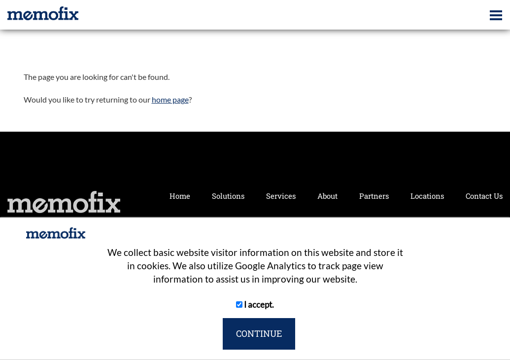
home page (170, 99)
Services (281, 196)
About (327, 196)
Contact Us (484, 196)
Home (180, 196)
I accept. (255, 304)
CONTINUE (259, 333)
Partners (374, 196)
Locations (427, 196)
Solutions (228, 196)
